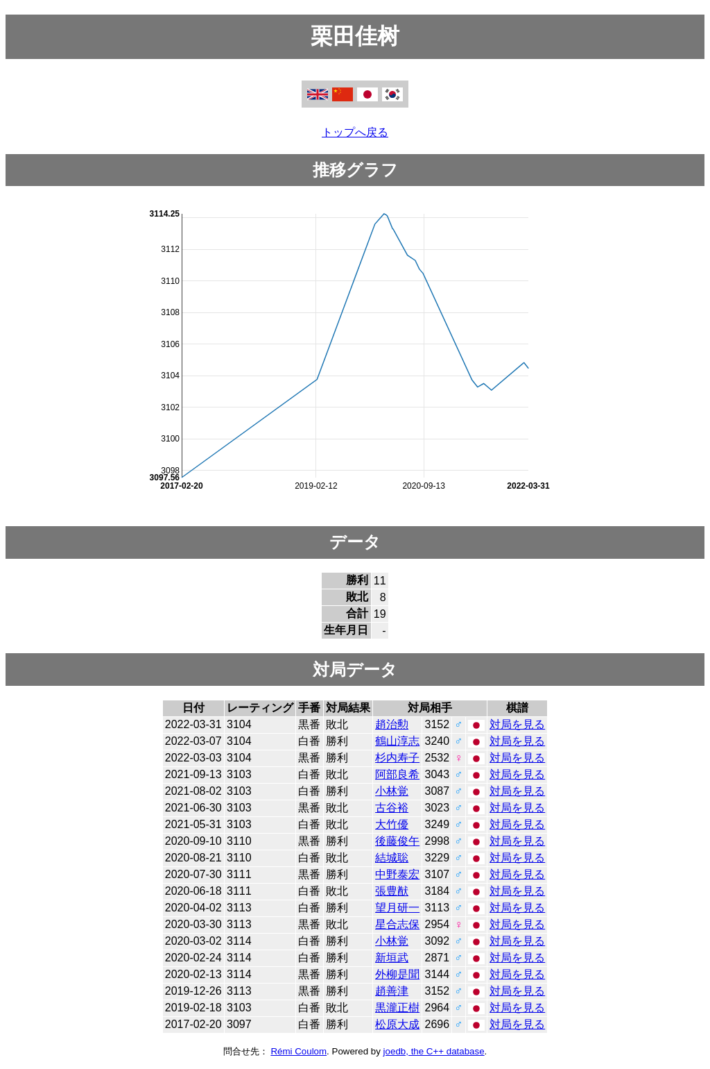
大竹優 (391, 824)
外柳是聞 (397, 974)
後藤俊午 (397, 841)
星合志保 (397, 924)
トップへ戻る (355, 132)
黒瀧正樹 (397, 1007)
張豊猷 (391, 891)
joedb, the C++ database (434, 1051)
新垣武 (391, 957)
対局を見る (517, 724)
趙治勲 (391, 724)
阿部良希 (397, 774)
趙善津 (391, 991)
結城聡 (391, 858)
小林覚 (391, 791)
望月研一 (397, 908)
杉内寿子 (397, 758)
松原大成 (397, 1024)
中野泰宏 (397, 874)
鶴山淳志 (397, 741)
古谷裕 (391, 808)
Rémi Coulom (298, 1051)
